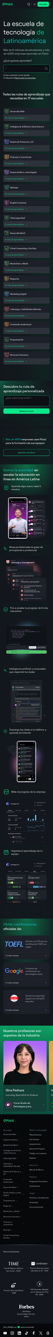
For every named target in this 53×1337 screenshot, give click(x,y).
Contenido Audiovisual (13, 1180)
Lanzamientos (35, 1144)
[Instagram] (12, 1333)
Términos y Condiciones (39, 1198)
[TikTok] (26, 1333)
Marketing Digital (11, 1145)
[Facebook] (33, 1333)
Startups (8, 1230)
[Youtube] (5, 1333)
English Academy (11, 1140)
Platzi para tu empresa (25, 78)
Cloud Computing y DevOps (13, 1236)
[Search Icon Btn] (46, 69)
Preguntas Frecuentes (38, 1181)
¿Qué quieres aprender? (17, 60)
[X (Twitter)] (41, 1333)
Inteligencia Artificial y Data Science (13, 1151)
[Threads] (48, 1333)
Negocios (8, 1206)
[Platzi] (7, 4)
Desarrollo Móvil (11, 1187)
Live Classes (34, 1139)
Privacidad (33, 1202)
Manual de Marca (36, 1170)
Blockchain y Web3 (12, 1211)
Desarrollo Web (10, 1134)
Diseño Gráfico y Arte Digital (13, 1194)
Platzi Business (35, 1135)
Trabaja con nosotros (38, 1153)
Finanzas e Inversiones (13, 1223)
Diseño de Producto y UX (13, 1172)
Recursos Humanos (12, 1217)
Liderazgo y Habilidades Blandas (13, 1165)
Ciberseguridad (10, 1158)
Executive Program (37, 1149)
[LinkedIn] (19, 1333)
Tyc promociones (36, 1207)
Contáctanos (34, 1186)
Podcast (32, 1158)
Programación (10, 1200)
